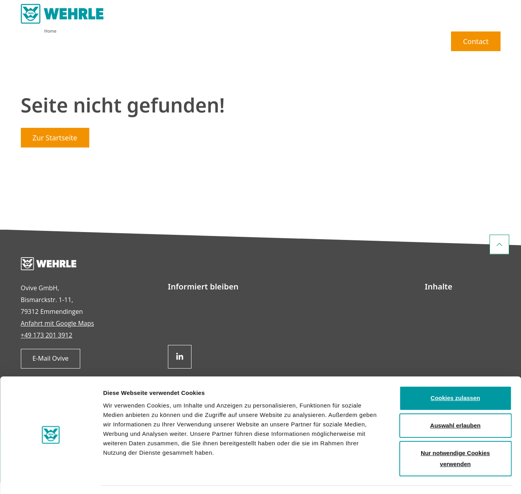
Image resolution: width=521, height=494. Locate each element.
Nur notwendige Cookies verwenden (455, 435)
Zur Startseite (55, 149)
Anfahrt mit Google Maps (57, 334)
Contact (475, 21)
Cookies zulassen (455, 375)
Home (50, 42)
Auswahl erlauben (455, 403)
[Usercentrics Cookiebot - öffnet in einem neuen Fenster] (51, 479)
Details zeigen (418, 478)
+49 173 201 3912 (46, 346)
